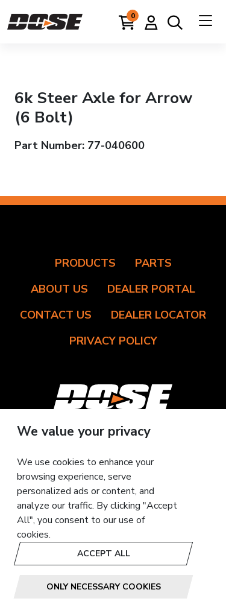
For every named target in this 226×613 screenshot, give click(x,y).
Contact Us (56, 315)
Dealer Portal (151, 289)
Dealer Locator (158, 315)
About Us (59, 289)
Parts (153, 263)
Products (85, 263)
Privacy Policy (113, 341)
